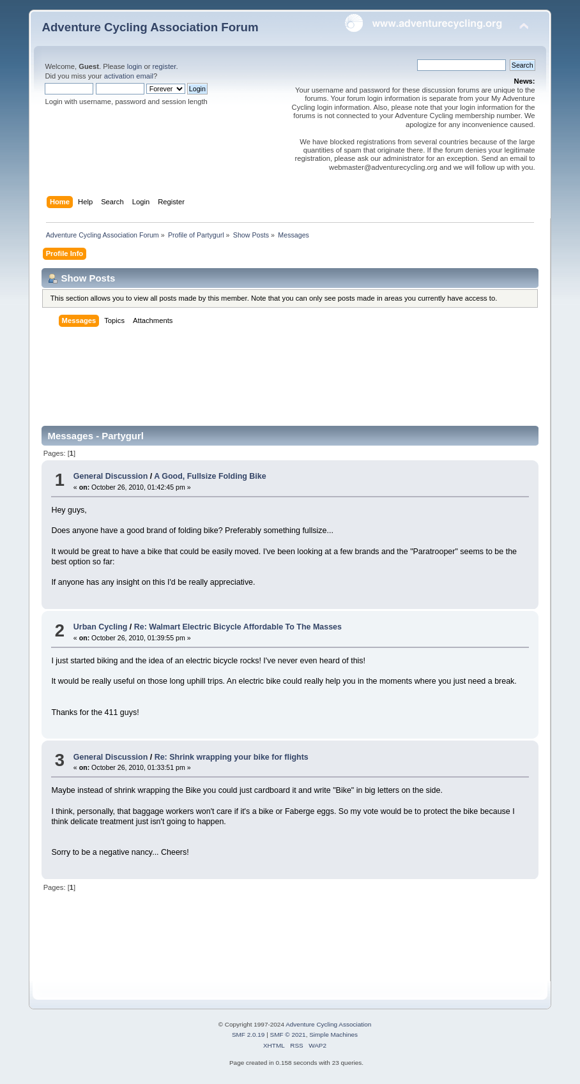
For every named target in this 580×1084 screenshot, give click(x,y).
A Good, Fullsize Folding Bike (210, 476)
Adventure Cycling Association (328, 1024)
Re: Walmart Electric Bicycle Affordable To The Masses (238, 626)
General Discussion (110, 476)
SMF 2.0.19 (248, 1034)
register (164, 66)
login (134, 66)
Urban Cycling (100, 626)
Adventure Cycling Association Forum (150, 27)
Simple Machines (333, 1034)
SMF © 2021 (288, 1034)
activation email (128, 76)
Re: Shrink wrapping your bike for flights (232, 757)
